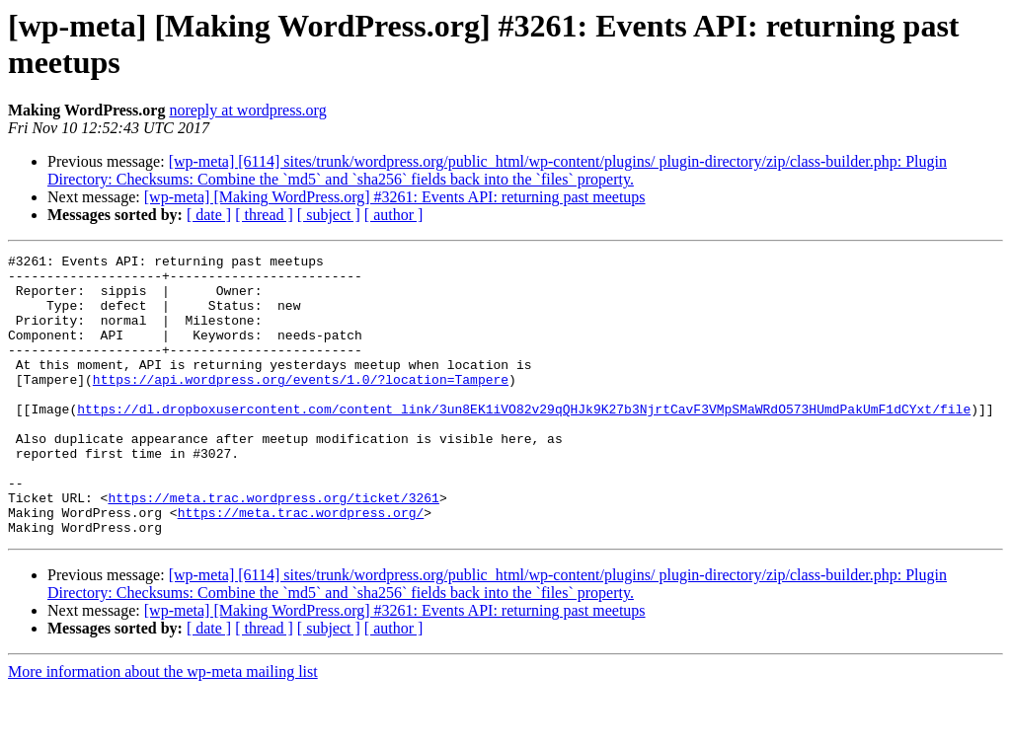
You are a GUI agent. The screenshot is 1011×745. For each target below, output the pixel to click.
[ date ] (209, 214)
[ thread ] (264, 214)
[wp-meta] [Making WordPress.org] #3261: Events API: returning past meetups (395, 196)
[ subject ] (328, 214)
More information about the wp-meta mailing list (163, 727)
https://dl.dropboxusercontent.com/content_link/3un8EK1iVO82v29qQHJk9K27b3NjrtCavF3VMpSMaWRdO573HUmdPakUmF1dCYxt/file (524, 441)
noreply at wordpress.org (247, 110)
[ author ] (394, 214)
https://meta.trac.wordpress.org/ (301, 565)
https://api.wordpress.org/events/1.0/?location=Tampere (300, 405)
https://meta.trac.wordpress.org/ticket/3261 (273, 548)
